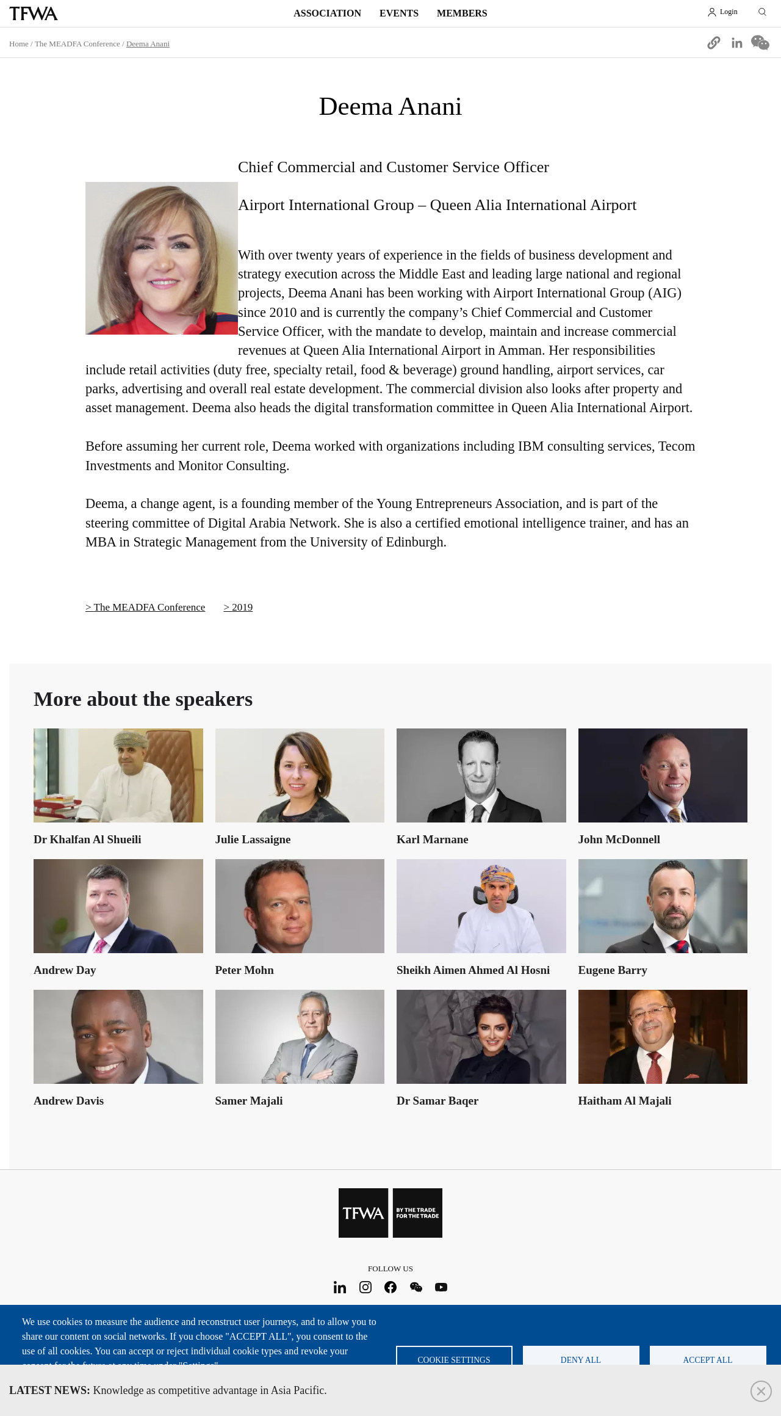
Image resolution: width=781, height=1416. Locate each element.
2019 (242, 607)
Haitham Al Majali (625, 1100)
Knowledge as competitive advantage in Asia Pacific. (168, 1390)
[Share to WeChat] (760, 43)
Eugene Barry (612, 970)
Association (327, 13)
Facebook (390, 1286)
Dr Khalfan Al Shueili (88, 839)
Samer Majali (249, 1100)
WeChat (415, 1286)
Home (19, 43)
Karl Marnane (433, 839)
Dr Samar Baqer (437, 1100)
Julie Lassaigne (253, 839)
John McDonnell (619, 839)
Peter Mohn (244, 970)
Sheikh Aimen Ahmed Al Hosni (473, 970)
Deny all (581, 1360)
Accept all (708, 1360)
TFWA (33, 13)
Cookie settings (454, 1360)
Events (399, 13)
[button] (714, 43)
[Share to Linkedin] (737, 43)
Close (761, 1391)
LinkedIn (340, 1286)
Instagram (365, 1286)
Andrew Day (65, 970)
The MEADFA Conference (77, 43)
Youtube (441, 1286)
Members (462, 13)
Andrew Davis (69, 1100)
